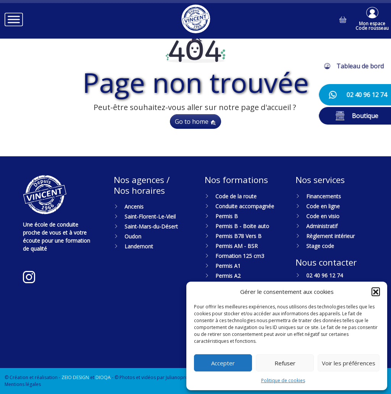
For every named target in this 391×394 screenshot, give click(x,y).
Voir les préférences (348, 363)
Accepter (223, 363)
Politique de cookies (283, 380)
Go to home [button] (195, 121)
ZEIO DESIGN (75, 377)
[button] (376, 291)
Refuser (285, 363)
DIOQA (103, 377)
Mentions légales (23, 384)
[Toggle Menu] (14, 19)
